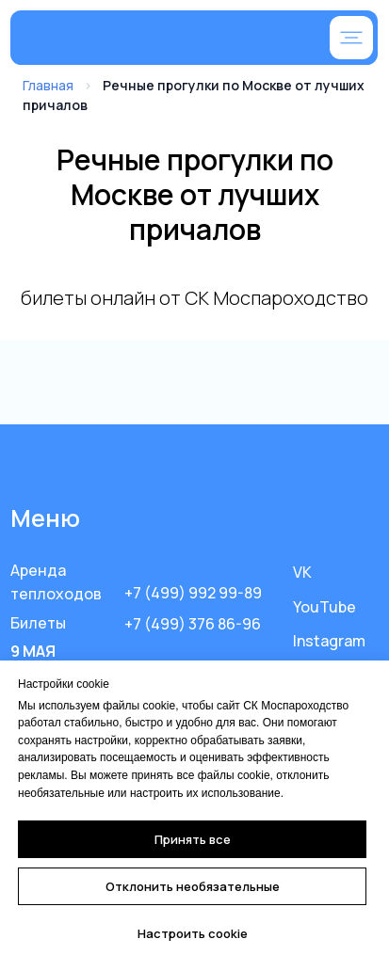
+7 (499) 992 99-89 (193, 592)
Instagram (329, 640)
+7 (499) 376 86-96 (192, 623)
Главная (48, 85)
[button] (351, 37)
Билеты (38, 623)
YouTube (324, 607)
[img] (138, 39)
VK (302, 572)
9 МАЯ (33, 651)
